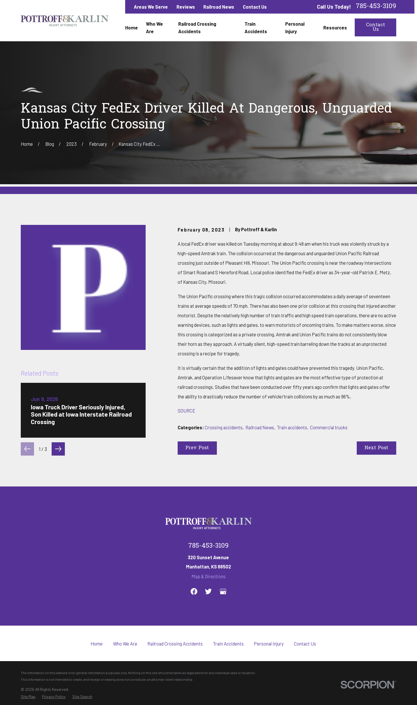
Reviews (185, 7)
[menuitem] (28, 696)
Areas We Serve (151, 7)
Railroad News (218, 7)
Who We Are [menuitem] (154, 27)
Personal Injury (269, 643)
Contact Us (255, 7)
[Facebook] (194, 591)
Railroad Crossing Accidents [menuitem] (197, 27)
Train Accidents (228, 643)
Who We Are (125, 643)
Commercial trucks (328, 427)
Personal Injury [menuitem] (295, 27)
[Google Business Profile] (223, 591)
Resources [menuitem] (335, 27)
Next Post (376, 448)
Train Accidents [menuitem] (256, 27)
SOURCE (186, 410)
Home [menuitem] (131, 27)
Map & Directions (208, 576)
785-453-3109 (376, 6)
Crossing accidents (224, 427)
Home (97, 643)
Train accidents (292, 427)
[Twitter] (208, 591)
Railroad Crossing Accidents (175, 643)
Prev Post (197, 448)
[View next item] (58, 449)
